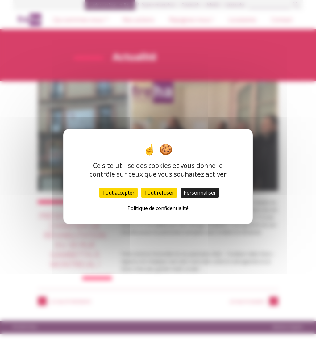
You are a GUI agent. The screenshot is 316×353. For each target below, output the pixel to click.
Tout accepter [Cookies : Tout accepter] (118, 192)
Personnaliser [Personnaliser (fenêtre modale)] (200, 192)
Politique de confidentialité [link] (158, 208)
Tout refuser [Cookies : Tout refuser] (159, 192)
